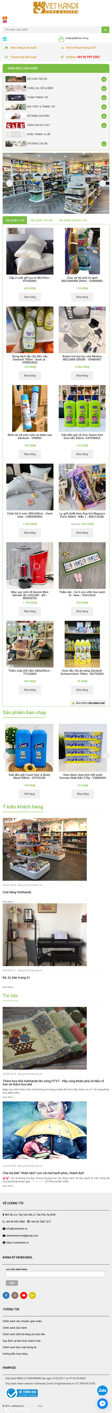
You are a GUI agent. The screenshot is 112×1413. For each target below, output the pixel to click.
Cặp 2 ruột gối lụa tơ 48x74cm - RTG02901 (30, 279)
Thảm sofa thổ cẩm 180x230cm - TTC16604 (29, 672)
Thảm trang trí (26, 98)
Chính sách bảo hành (15, 1327)
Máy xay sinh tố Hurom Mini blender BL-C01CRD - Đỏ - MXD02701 (29, 595)
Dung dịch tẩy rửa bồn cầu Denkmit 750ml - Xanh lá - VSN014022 (29, 359)
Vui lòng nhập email (17, 1269)
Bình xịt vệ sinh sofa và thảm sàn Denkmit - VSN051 (30, 436)
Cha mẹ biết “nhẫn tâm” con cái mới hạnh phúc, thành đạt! (43, 1173)
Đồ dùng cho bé (26, 144)
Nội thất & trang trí (30, 107)
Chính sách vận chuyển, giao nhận (22, 1321)
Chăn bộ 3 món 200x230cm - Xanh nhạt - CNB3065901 (30, 515)
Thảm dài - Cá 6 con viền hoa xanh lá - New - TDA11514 (82, 594)
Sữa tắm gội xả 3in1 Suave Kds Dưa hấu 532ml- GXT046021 (82, 436)
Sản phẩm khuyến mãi (73, 220)
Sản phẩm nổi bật (41, 220)
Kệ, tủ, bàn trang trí (16, 977)
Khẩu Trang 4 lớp (27, 135)
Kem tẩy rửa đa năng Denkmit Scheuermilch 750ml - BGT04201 (82, 672)
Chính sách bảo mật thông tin (20, 1347)
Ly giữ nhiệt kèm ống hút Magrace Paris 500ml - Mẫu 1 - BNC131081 (82, 515)
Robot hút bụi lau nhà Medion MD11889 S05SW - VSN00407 (82, 358)
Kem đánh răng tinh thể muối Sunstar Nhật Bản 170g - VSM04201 (82, 776)
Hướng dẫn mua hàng (15, 1353)
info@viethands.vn (16, 1228)
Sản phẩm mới (14, 220)
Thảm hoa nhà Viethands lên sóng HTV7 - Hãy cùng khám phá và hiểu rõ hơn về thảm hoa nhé (53, 1082)
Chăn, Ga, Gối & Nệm (29, 88)
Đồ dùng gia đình (27, 116)
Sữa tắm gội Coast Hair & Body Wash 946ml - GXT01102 (29, 776)
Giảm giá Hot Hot (27, 125)
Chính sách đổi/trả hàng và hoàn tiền (24, 1334)
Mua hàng (30, 297)
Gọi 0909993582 (18, 1410)
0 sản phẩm (72, 38)
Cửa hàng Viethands (17, 892)
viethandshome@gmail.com (22, 1235)
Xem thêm (90, 703)
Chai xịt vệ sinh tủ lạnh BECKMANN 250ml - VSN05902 (82, 279)
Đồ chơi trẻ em (26, 79)
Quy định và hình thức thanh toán (22, 1340)
